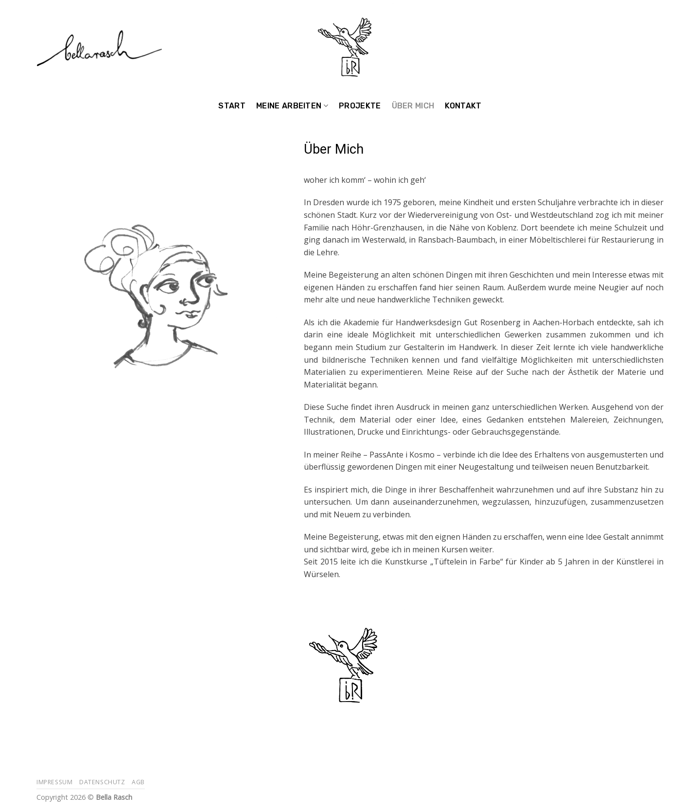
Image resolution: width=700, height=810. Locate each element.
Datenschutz (102, 782)
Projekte (360, 105)
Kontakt (463, 105)
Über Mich (413, 105)
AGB (138, 782)
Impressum (54, 782)
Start (231, 105)
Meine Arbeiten (292, 106)
